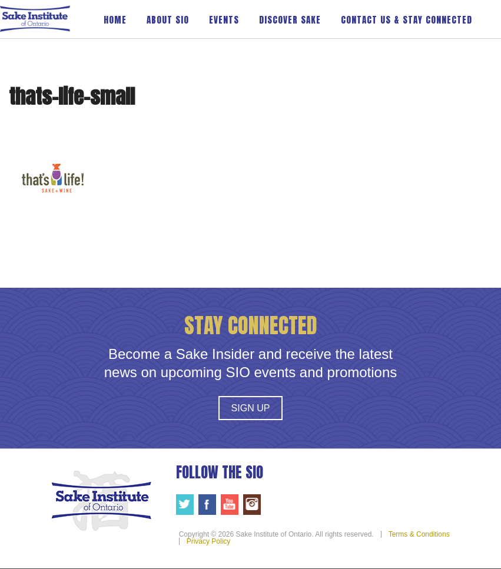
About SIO (168, 19)
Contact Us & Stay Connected (406, 19)
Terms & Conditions (419, 534)
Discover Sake (290, 19)
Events (224, 19)
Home (115, 19)
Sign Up (250, 408)
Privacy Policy (209, 541)
